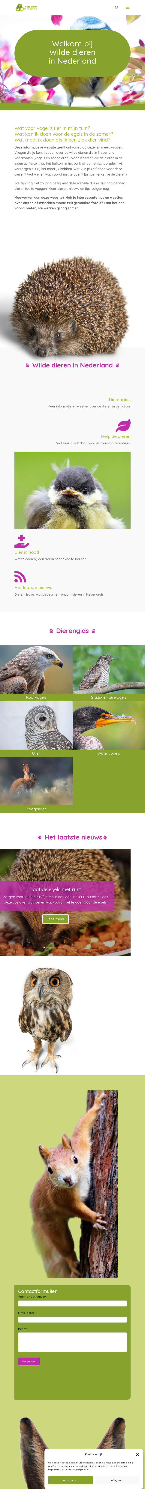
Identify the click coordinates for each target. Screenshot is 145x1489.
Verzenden (29, 1361)
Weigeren (117, 1480)
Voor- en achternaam (32, 1296)
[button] (137, 1455)
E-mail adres (27, 1313)
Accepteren (70, 1480)
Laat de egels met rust (55, 889)
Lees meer (56, 919)
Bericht (22, 1329)
